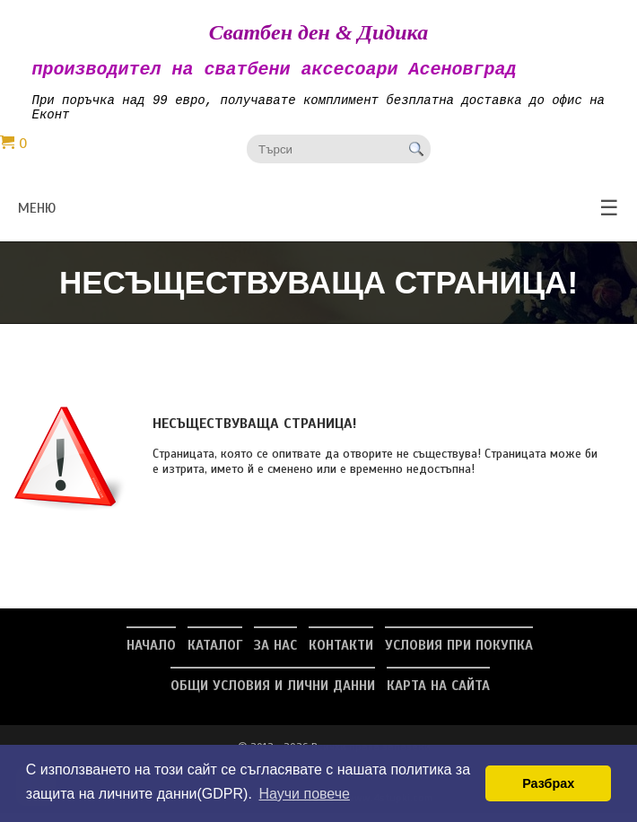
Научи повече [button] (303, 793)
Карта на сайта (438, 694)
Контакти (341, 654)
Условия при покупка (459, 654)
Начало (151, 654)
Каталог (215, 654)
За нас (275, 654)
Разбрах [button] (548, 783)
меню (318, 217)
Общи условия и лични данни (272, 694)
